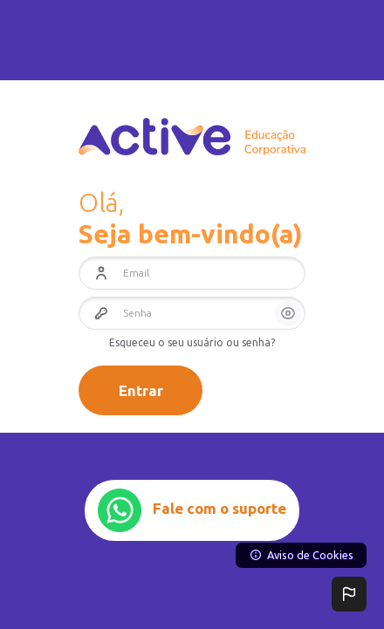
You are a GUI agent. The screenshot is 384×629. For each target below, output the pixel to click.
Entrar (141, 390)
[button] (349, 594)
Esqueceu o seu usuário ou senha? (192, 342)
